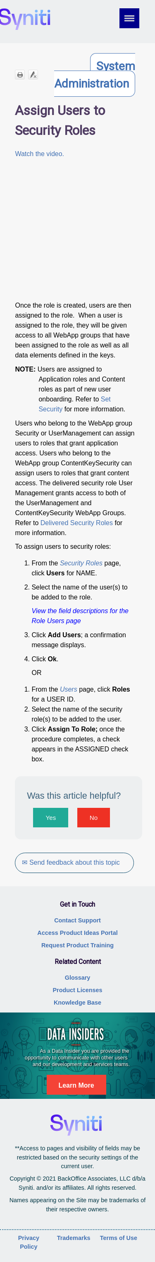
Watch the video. (39, 153)
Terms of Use (118, 1238)
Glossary (78, 977)
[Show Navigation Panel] (134, 18)
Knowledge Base (77, 1002)
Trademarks (74, 1238)
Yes (51, 817)
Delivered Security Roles (77, 522)
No (94, 817)
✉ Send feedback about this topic (70, 862)
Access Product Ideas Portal (77, 932)
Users (68, 689)
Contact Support (77, 920)
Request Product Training (77, 945)
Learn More (76, 1085)
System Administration (94, 74)
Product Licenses (78, 990)
